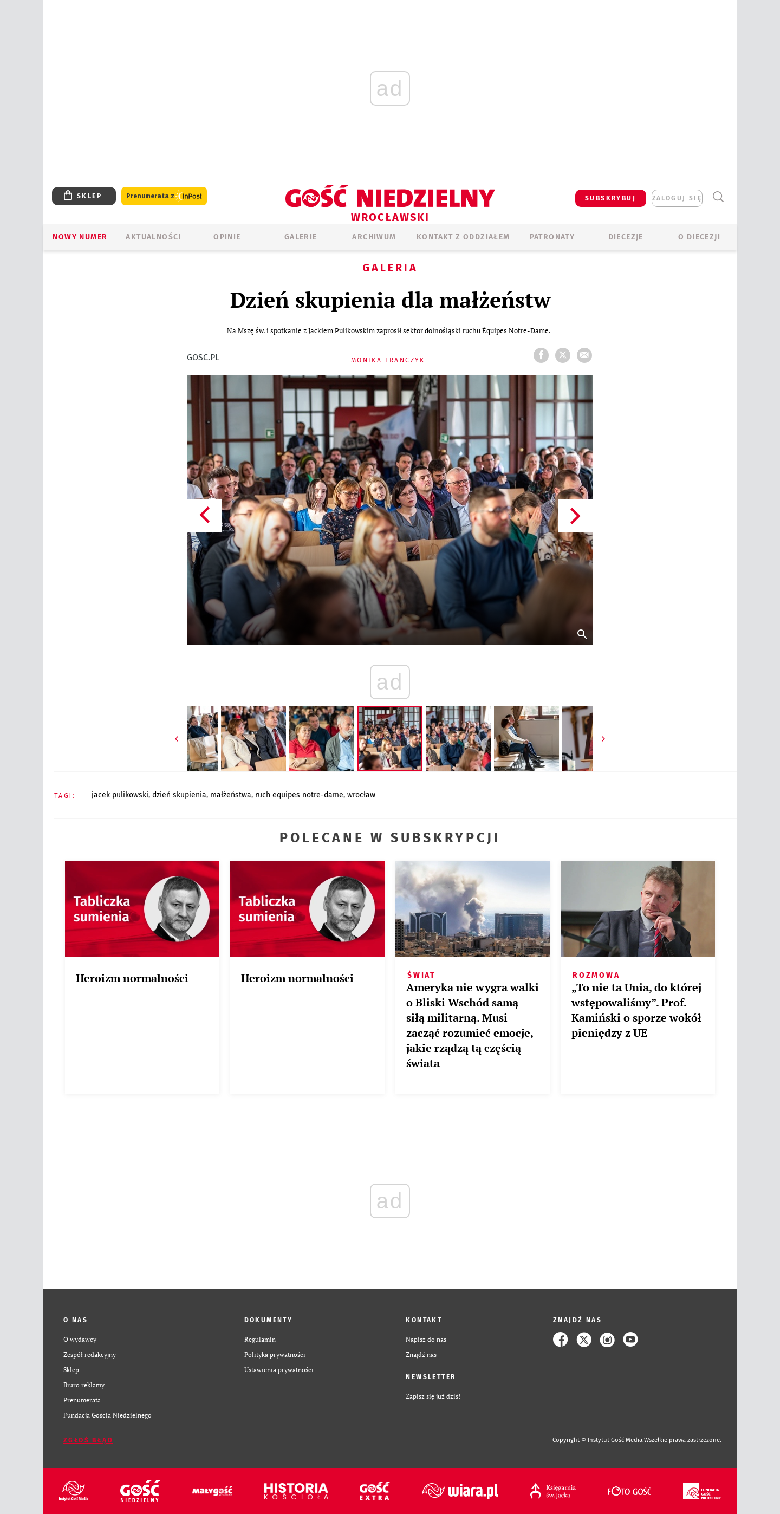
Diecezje (626, 237)
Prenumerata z (164, 196)
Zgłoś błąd (88, 1440)
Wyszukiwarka (718, 197)
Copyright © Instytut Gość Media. (598, 1440)
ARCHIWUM (374, 237)
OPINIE (226, 237)
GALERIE (300, 237)
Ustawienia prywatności (279, 1370)
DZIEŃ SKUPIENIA (179, 795)
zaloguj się (677, 198)
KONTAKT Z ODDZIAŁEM (463, 237)
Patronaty (552, 237)
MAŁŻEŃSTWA (230, 795)
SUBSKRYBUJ (610, 198)
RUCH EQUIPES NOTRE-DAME (299, 795)
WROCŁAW (361, 795)
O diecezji (699, 237)
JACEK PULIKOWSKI (120, 795)
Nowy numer (80, 237)
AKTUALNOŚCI (153, 237)
